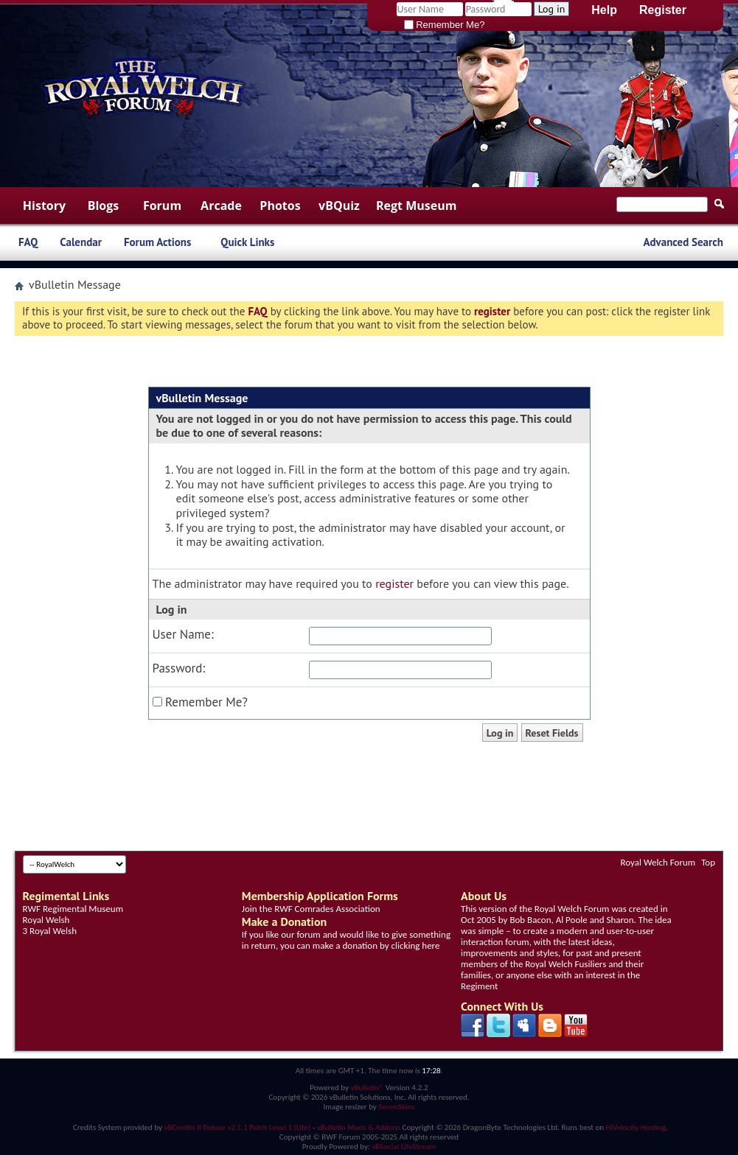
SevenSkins (396, 1107)
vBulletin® (366, 1087)
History (44, 205)
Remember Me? (444, 24)
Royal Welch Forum (658, 862)
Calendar (81, 242)
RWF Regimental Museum (73, 908)
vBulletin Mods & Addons (358, 1127)
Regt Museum (416, 205)
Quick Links (247, 242)
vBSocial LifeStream (404, 1146)
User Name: (183, 634)
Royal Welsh (46, 919)
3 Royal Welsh (50, 930)
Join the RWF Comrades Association (311, 908)
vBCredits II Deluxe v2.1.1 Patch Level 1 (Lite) (237, 1127)
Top (708, 862)
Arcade (221, 205)
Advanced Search (683, 242)
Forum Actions (157, 242)
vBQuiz (339, 205)
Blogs (103, 205)
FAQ (28, 242)
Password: (179, 668)
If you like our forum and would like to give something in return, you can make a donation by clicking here (346, 940)
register (394, 583)
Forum (162, 205)
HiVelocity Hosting (636, 1127)
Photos (280, 205)
